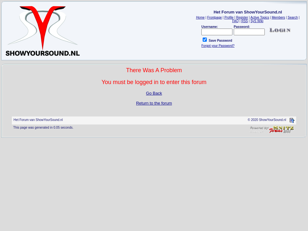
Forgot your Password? (217, 45)
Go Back (154, 93)
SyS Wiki (256, 21)
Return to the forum (154, 103)
